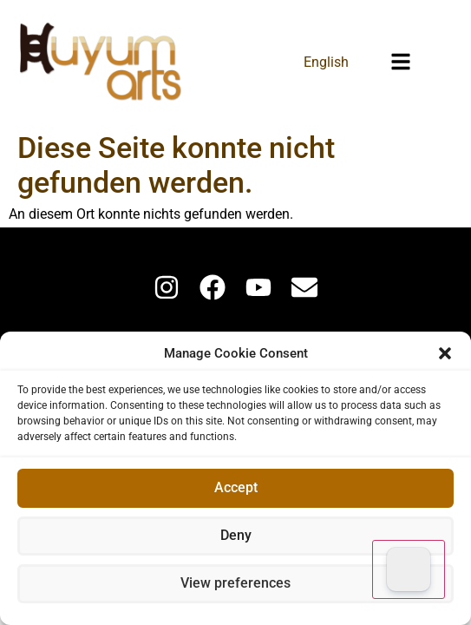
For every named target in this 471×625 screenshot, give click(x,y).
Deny (235, 536)
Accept (235, 489)
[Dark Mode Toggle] (408, 569)
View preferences (236, 584)
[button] (445, 353)
